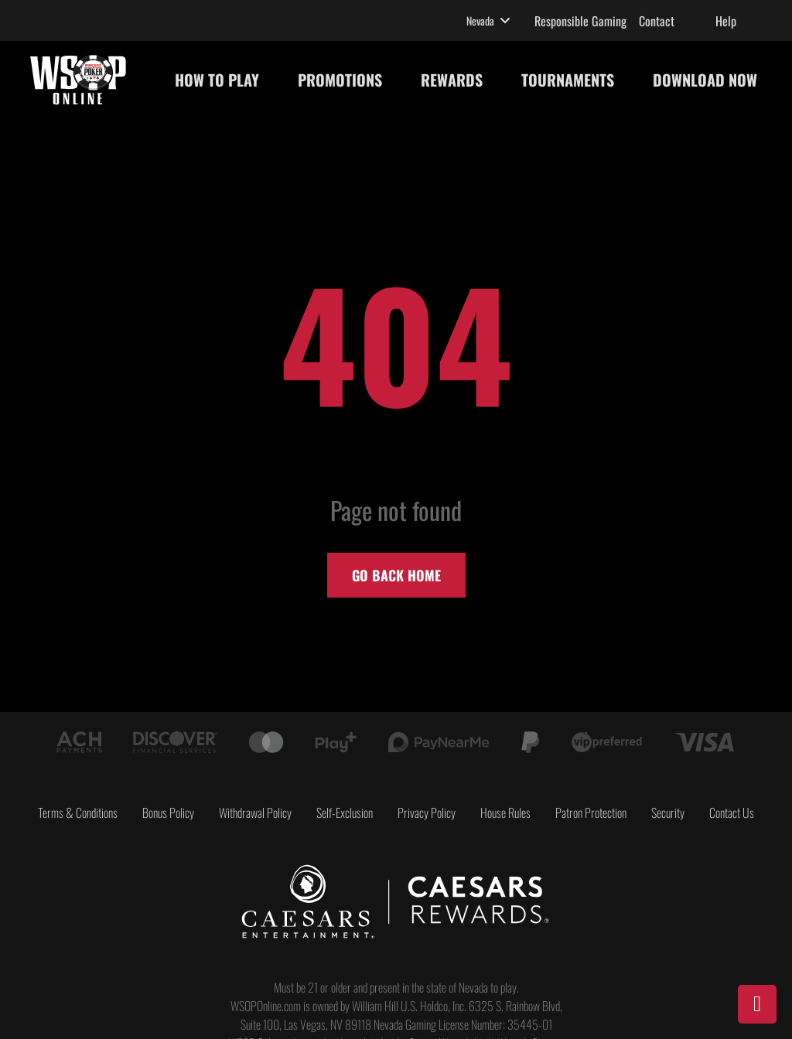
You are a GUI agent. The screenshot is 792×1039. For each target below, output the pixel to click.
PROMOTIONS (340, 79)
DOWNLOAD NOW (705, 79)
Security (667, 812)
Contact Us (731, 812)
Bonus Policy (168, 812)
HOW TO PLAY (217, 79)
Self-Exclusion (344, 812)
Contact (656, 21)
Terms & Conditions (78, 812)
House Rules (505, 812)
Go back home (396, 575)
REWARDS (452, 79)
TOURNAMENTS (567, 79)
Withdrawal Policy (255, 812)
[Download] (757, 1004)
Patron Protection (590, 812)
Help (725, 21)
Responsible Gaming (580, 21)
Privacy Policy (427, 812)
